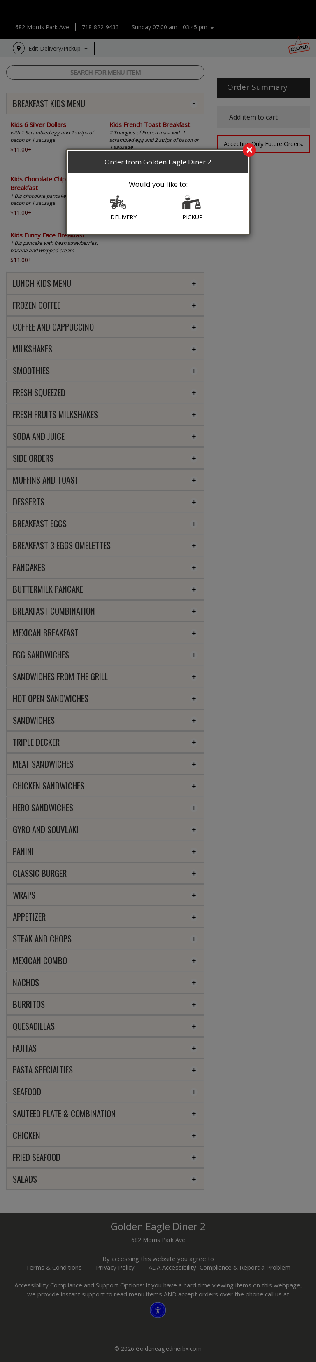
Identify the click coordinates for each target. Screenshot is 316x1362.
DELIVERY (123, 208)
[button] (118, 204)
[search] (158, 150)
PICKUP (192, 208)
